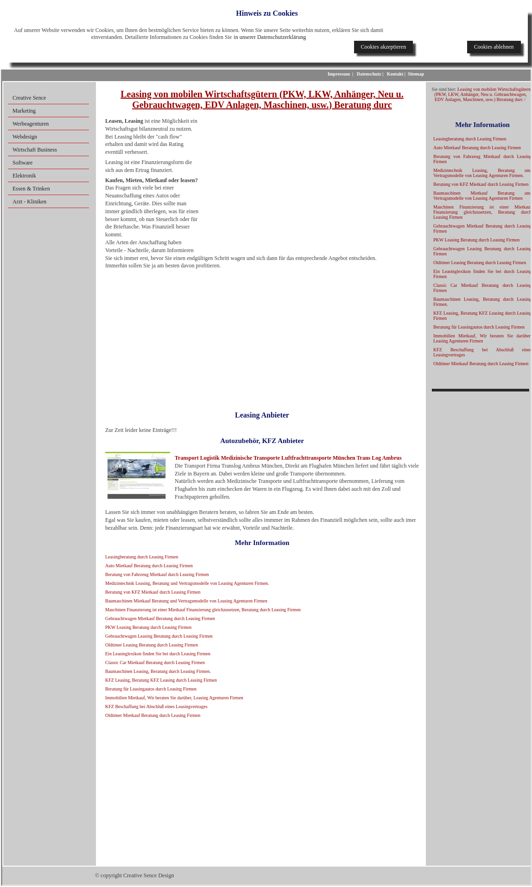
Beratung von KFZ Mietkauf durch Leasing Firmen (153, 592)
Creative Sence (29, 98)
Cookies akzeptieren (383, 47)
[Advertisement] (308, 184)
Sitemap (416, 73)
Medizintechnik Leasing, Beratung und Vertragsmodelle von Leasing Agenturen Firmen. (187, 583)
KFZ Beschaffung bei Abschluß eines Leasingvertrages (156, 706)
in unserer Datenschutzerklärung (270, 37)
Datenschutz (369, 73)
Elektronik (24, 175)
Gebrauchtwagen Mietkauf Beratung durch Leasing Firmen (160, 618)
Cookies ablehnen (494, 47)
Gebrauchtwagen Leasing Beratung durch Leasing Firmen (159, 636)
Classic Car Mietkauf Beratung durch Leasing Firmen (155, 662)
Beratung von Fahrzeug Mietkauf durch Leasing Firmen (157, 574)
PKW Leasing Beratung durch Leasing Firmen (148, 627)
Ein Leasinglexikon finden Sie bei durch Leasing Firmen (157, 653)
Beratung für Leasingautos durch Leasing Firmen (150, 688)
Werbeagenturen (31, 123)
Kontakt (395, 73)
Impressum (339, 73)
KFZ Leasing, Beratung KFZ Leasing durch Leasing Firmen (161, 680)
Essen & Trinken (31, 188)
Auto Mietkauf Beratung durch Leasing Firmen (149, 565)
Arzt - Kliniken (29, 201)
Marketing (24, 111)
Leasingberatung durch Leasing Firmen (141, 556)
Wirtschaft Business (35, 149)
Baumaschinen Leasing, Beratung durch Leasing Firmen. (158, 671)
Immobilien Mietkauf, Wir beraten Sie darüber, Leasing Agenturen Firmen (174, 697)
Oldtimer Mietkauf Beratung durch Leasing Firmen (152, 715)
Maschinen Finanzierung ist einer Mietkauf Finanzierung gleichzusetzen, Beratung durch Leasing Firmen (203, 609)
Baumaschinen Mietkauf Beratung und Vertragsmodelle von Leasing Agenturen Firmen (186, 600)
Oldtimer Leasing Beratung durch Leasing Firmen (151, 644)
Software (22, 162)
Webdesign (25, 136)
